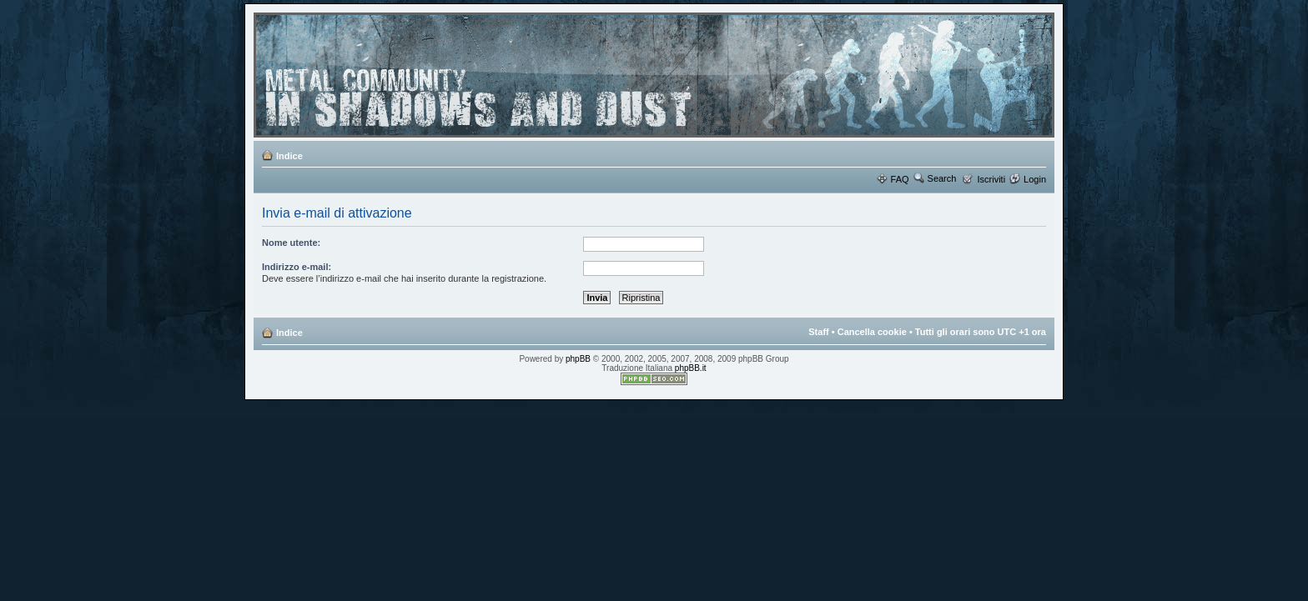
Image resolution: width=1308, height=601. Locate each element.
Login (1035, 179)
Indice (289, 156)
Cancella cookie (872, 332)
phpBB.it (691, 368)
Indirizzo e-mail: (296, 267)
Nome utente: (291, 243)
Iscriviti (991, 179)
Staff (818, 332)
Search (942, 178)
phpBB (578, 358)
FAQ (900, 179)
